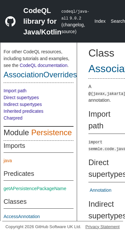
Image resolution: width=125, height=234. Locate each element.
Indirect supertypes (23, 104)
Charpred (13, 118)
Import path (15, 90)
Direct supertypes (21, 97)
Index (100, 21)
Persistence (51, 132)
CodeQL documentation (43, 65)
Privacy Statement (102, 226)
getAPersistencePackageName (35, 188)
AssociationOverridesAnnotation (59, 74)
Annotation (100, 190)
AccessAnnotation (22, 216)
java (8, 160)
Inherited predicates (23, 111)
